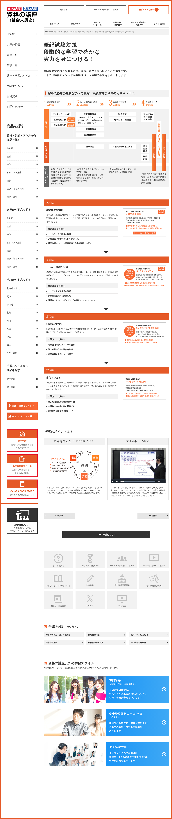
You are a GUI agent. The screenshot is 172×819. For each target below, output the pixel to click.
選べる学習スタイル (19, 75)
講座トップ (54, 24)
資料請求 (63, 9)
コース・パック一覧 (96, 23)
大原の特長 (13, 44)
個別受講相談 (93, 635)
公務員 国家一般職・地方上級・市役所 (77, 32)
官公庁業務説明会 (122, 585)
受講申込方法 (51, 642)
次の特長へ (153, 515)
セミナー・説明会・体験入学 (106, 9)
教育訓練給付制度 (95, 642)
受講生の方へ (15, 85)
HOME (11, 34)
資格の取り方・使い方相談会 (58, 635)
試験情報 (90, 585)
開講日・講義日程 (58, 606)
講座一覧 (12, 54)
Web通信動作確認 (138, 642)
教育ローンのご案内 (139, 635)
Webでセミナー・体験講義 (154, 566)
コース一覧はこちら (106, 534)
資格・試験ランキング (23, 406)
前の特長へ (59, 515)
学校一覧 (12, 65)
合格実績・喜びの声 (118, 23)
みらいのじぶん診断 (22, 416)
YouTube (122, 606)
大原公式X (90, 605)
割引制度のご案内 (154, 586)
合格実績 (12, 96)
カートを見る (149, 10)
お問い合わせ (15, 106)
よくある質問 (159, 24)
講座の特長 (75, 24)
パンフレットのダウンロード (58, 586)
